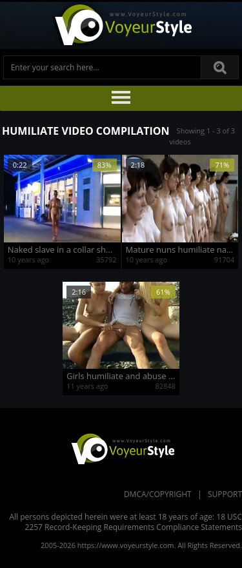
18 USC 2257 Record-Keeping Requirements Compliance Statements (133, 522)
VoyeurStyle (121, 448)
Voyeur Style (121, 25)
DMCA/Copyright (158, 494)
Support (225, 494)
